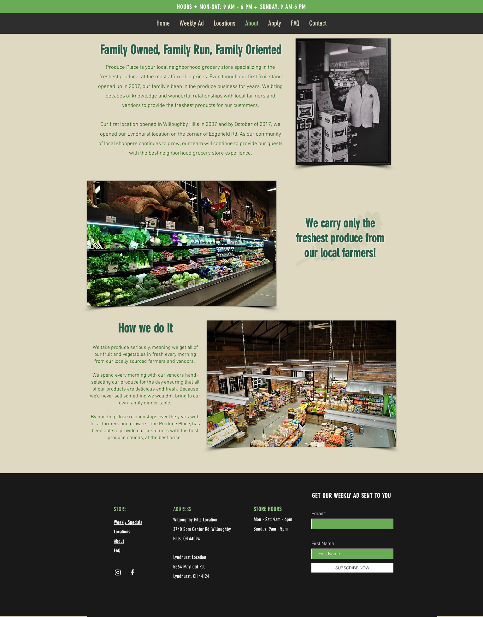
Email (317, 513)
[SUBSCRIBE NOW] (352, 568)
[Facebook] (132, 572)
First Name (322, 543)
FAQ (117, 551)
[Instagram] (118, 572)
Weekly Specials (128, 522)
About (119, 541)
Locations (122, 532)
